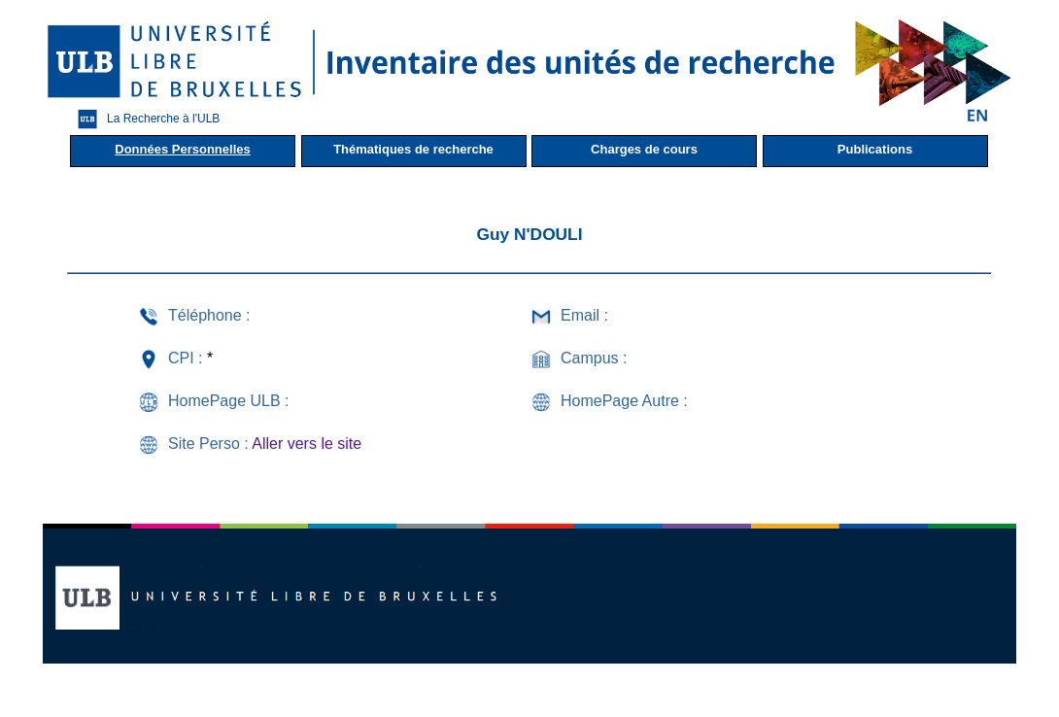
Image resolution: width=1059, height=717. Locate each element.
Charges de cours (644, 149)
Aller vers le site (306, 443)
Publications (874, 149)
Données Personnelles (182, 149)
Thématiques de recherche (413, 149)
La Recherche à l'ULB (144, 119)
